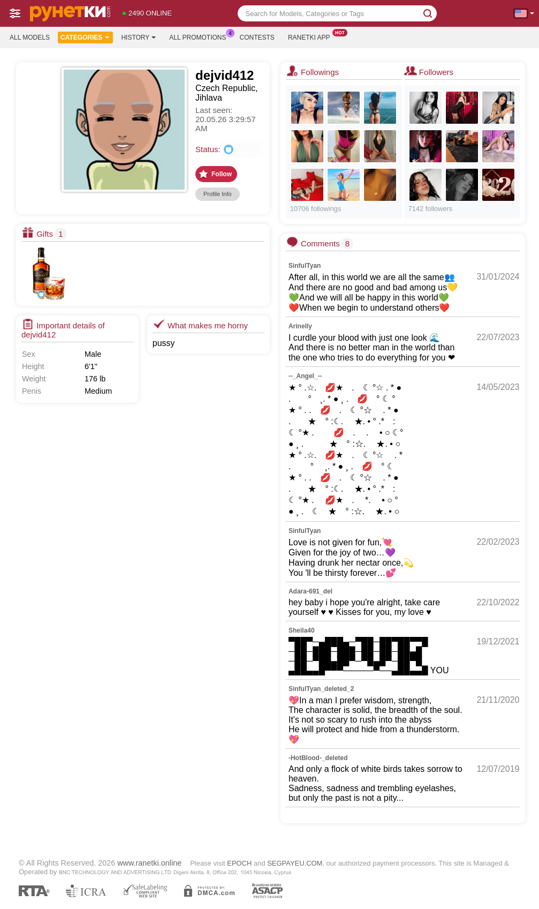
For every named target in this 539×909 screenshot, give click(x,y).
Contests (257, 37)
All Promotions (200, 36)
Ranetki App (312, 36)
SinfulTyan (305, 265)
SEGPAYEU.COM (294, 863)
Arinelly (300, 326)
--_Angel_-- (305, 376)
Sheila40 (302, 630)
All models (30, 37)
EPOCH (239, 863)
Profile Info (217, 194)
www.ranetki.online (149, 863)
